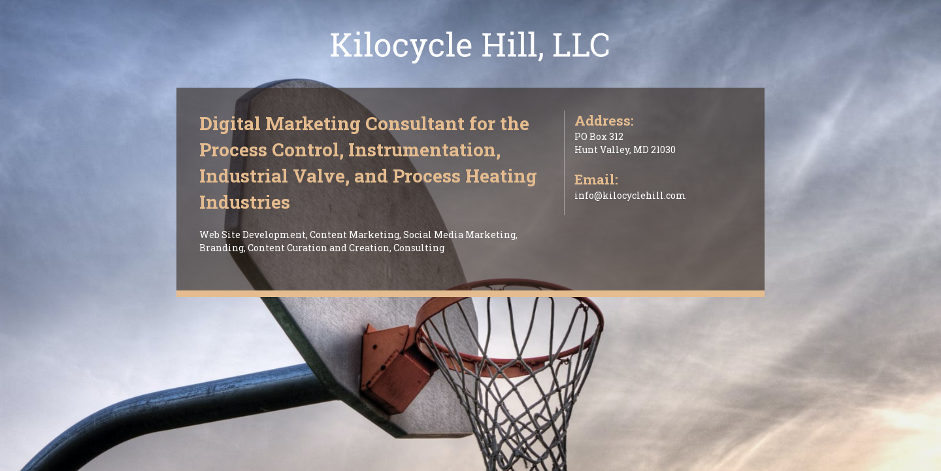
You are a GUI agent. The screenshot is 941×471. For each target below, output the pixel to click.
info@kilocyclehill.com (630, 195)
